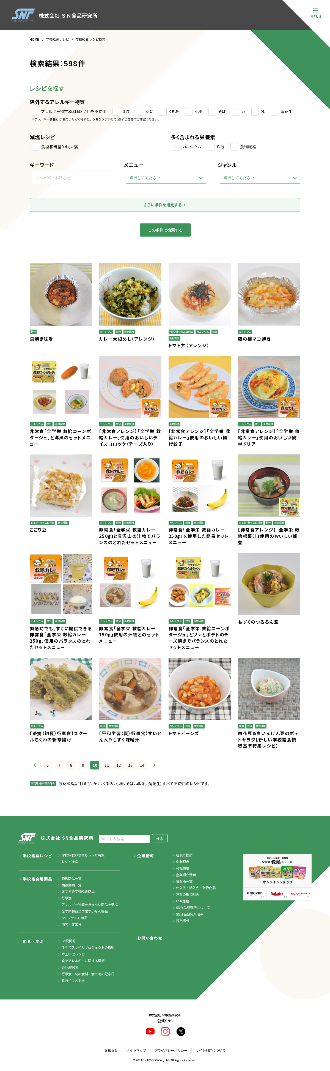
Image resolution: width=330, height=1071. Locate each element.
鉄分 (220, 146)
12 (118, 765)
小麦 (199, 111)
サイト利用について (211, 1050)
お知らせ (111, 1050)
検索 (159, 839)
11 (107, 765)
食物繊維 (248, 146)
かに (149, 111)
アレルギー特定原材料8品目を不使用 (74, 111)
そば (222, 111)
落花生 (286, 111)
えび (126, 111)
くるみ (174, 111)
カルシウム (191, 146)
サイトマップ (136, 1050)
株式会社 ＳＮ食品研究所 (54, 16)
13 (130, 765)
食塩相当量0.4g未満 (59, 146)
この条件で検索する (165, 230)
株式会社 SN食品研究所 (56, 838)
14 (142, 765)
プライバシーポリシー (170, 1050)
